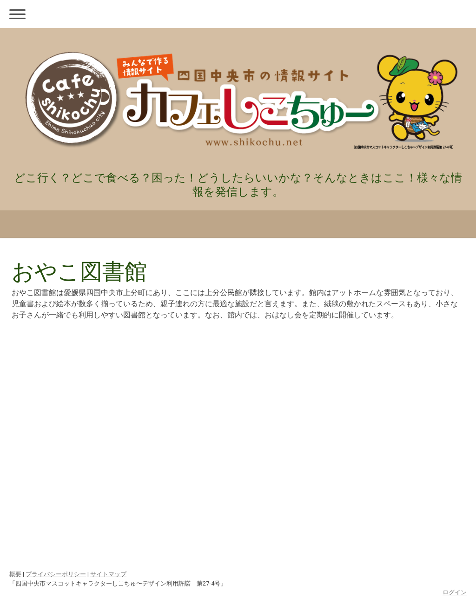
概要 (15, 574)
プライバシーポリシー (56, 574)
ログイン (455, 592)
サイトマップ (108, 574)
